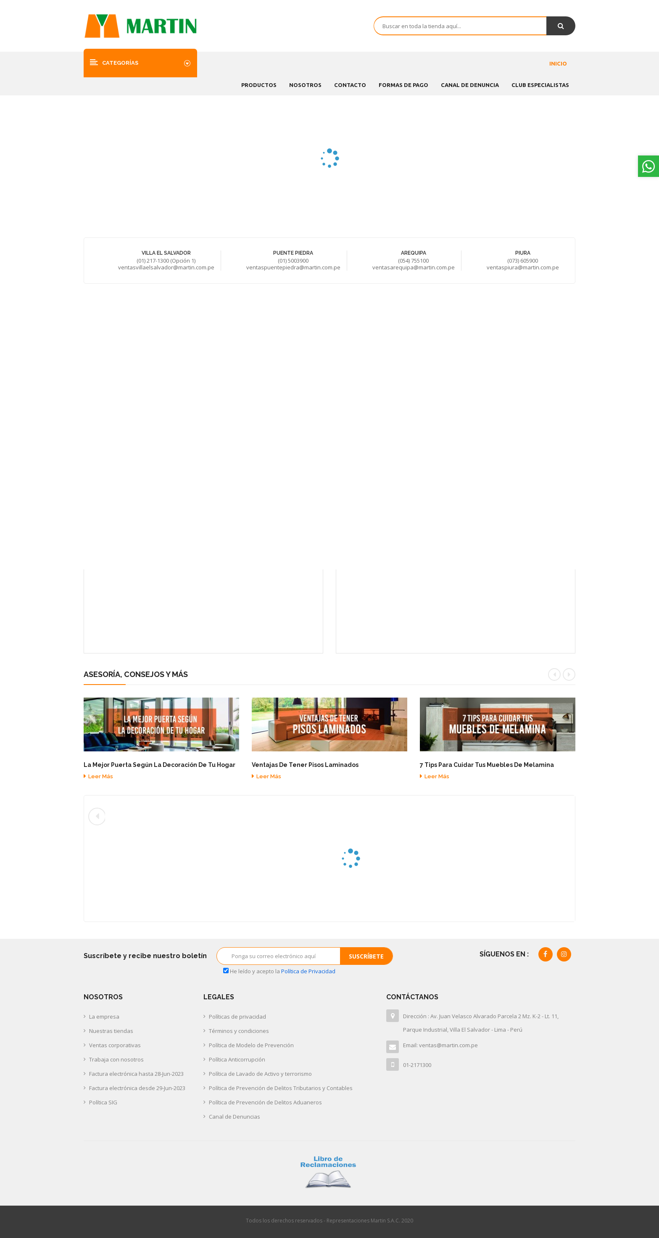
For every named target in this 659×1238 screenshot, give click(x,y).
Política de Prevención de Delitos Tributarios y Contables (281, 1088)
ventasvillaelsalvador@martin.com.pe (166, 267)
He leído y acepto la (279, 971)
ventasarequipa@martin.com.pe (413, 267)
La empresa (104, 1016)
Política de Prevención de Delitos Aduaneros (265, 1102)
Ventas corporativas (115, 1045)
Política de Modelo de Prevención (251, 1045)
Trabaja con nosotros (116, 1059)
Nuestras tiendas (111, 1031)
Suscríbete (366, 956)
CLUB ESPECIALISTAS (540, 85)
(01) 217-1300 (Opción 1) (166, 260)
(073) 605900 (522, 260)
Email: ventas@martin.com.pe (440, 1045)
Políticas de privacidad (237, 1016)
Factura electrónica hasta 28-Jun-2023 (136, 1073)
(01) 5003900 (293, 260)
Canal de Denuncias (234, 1116)
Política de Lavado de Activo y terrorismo (260, 1073)
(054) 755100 (413, 260)
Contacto (350, 85)
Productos (259, 85)
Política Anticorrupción (237, 1059)
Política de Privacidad (308, 971)
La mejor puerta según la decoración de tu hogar (159, 765)
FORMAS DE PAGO (403, 85)
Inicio (558, 63)
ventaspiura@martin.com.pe (523, 267)
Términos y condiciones (239, 1031)
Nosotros (305, 85)
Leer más (98, 776)
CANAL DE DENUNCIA (470, 85)
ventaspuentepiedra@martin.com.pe (293, 267)
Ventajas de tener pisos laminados (305, 765)
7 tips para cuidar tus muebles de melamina (487, 765)
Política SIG (103, 1102)
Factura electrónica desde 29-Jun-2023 (137, 1088)
